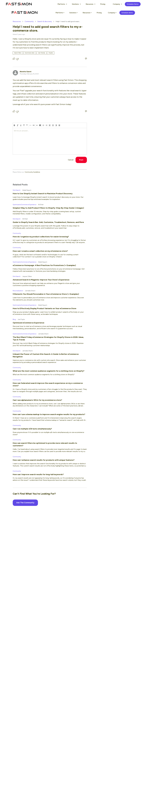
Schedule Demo (132, 4)
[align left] (49, 125)
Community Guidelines (32, 172)
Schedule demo (127, 13)
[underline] (20, 125)
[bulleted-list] (46, 125)
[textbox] (50, 141)
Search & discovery (44, 21)
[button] (40, 125)
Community (29, 21)
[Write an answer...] (86, 58)
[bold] (14, 125)
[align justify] (59, 125)
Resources (17, 21)
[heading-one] (24, 125)
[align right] (56, 125)
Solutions (76, 4)
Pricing (102, 4)
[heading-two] (27, 125)
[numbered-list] (43, 125)
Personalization (18, 291)
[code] (30, 125)
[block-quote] (33, 125)
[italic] (17, 125)
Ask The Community (25, 502)
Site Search (16, 190)
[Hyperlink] (36, 125)
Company (117, 4)
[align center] (53, 125)
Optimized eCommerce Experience (24, 204)
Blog (14, 319)
